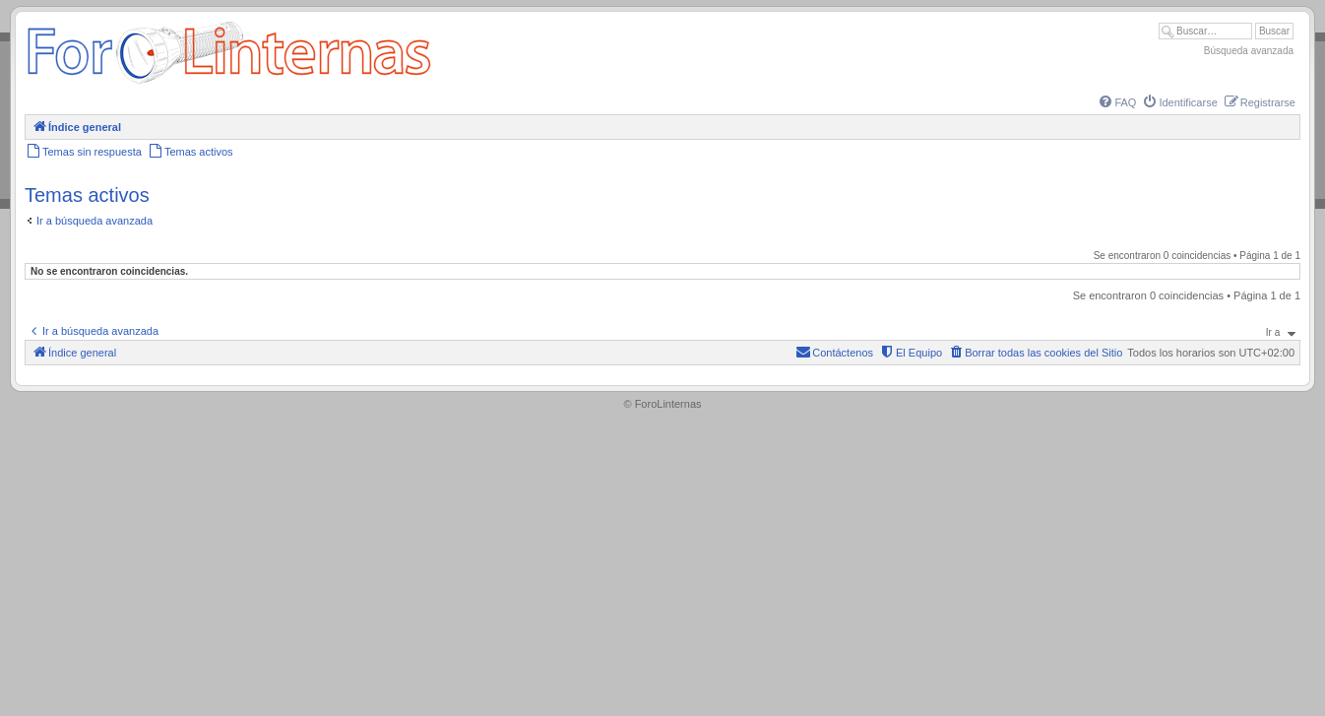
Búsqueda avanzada (1248, 50)
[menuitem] (1116, 102)
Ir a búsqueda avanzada (94, 221)
